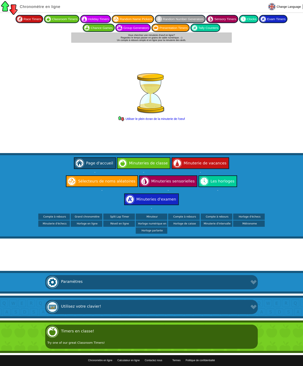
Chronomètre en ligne (40, 7)
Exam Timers (276, 19)
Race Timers (32, 19)
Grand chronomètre (87, 216)
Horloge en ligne (87, 223)
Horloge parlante (152, 230)
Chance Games (102, 28)
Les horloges (223, 181)
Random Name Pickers (136, 19)
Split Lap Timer (119, 216)
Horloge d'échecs (250, 216)
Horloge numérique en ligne (152, 225)
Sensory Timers (225, 19)
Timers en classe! (77, 331)
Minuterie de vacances (205, 163)
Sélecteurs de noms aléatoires (106, 181)
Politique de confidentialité (200, 360)
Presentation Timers (173, 28)
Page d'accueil (99, 163)
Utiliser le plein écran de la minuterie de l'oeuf (155, 119)
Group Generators (136, 28)
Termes (176, 360)
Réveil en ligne (119, 223)
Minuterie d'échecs (54, 223)
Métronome (249, 223)
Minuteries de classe (148, 163)
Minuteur (152, 216)
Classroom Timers (64, 19)
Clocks (251, 19)
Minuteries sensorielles (173, 181)
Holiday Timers (98, 19)
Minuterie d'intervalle (217, 223)
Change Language (289, 6)
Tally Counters (208, 28)
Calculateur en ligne (128, 360)
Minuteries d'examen (156, 199)
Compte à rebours (54, 216)
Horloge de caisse (184, 223)
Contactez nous (153, 360)
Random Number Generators (183, 19)
